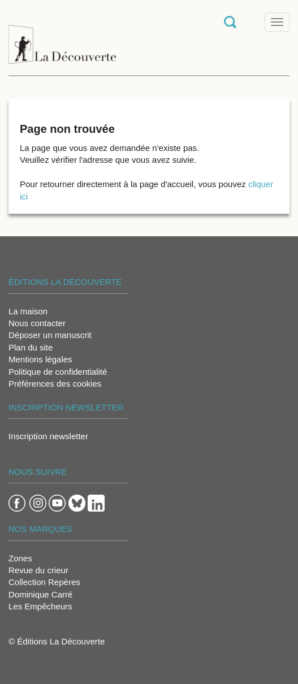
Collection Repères (44, 582)
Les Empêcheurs (40, 606)
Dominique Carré (40, 594)
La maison (27, 311)
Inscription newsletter (48, 436)
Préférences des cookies (54, 383)
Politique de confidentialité (57, 371)
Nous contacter (37, 323)
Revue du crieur (38, 570)
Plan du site (30, 347)
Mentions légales (40, 359)
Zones (20, 558)
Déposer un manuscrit (50, 335)
